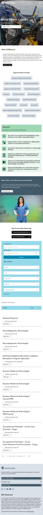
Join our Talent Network (21, 237)
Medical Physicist (10, 318)
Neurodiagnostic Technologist (15, 330)
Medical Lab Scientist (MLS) (31, 83)
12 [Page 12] (19, 456)
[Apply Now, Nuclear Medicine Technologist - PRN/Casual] (7, 420)
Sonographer (34, 105)
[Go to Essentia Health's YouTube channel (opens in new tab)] (10, 489)
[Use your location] (36, 253)
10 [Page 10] (16, 456)
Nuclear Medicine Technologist (16, 371)
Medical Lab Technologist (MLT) (12, 89)
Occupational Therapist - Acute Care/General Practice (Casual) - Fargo (20, 443)
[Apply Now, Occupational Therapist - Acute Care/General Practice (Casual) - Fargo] (7, 450)
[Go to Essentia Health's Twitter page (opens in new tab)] (5, 489)
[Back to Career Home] (8, 2)
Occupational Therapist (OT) (31, 89)
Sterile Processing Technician (32, 110)
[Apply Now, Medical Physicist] (7, 324)
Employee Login (21, 481)
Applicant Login (21, 485)
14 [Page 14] (22, 456)
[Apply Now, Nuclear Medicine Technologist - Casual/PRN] (7, 404)
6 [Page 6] (10, 456)
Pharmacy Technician (18, 94)
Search (21, 257)
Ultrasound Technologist (29, 115)
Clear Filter (6, 294)
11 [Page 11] (17, 456)
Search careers (11, 27)
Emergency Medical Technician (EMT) (21, 78)
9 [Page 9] (14, 456)
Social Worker (23, 105)
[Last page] (29, 456)
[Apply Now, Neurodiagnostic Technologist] (7, 336)
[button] (7, 191)
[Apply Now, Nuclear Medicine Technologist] (7, 377)
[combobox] (21, 247)
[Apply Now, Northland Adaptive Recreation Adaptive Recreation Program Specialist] (7, 364)
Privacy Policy (30, 511)
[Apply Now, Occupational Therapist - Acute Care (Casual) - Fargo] (7, 435)
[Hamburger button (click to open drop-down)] (40, 3)
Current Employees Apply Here (21, 232)
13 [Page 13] (20, 456)
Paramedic (6, 94)
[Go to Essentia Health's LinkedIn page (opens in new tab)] (2, 489)
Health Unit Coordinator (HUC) (12, 83)
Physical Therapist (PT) (33, 94)
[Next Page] (25, 456)
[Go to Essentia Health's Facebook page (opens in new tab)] (7, 489)
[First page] (3, 456)
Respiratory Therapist (10, 105)
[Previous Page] (7, 456)
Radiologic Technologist (13, 99)
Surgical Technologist (13, 115)
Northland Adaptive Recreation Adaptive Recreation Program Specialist (20, 357)
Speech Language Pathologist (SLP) (12, 110)
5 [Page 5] (9, 456)
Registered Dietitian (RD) (29, 99)
